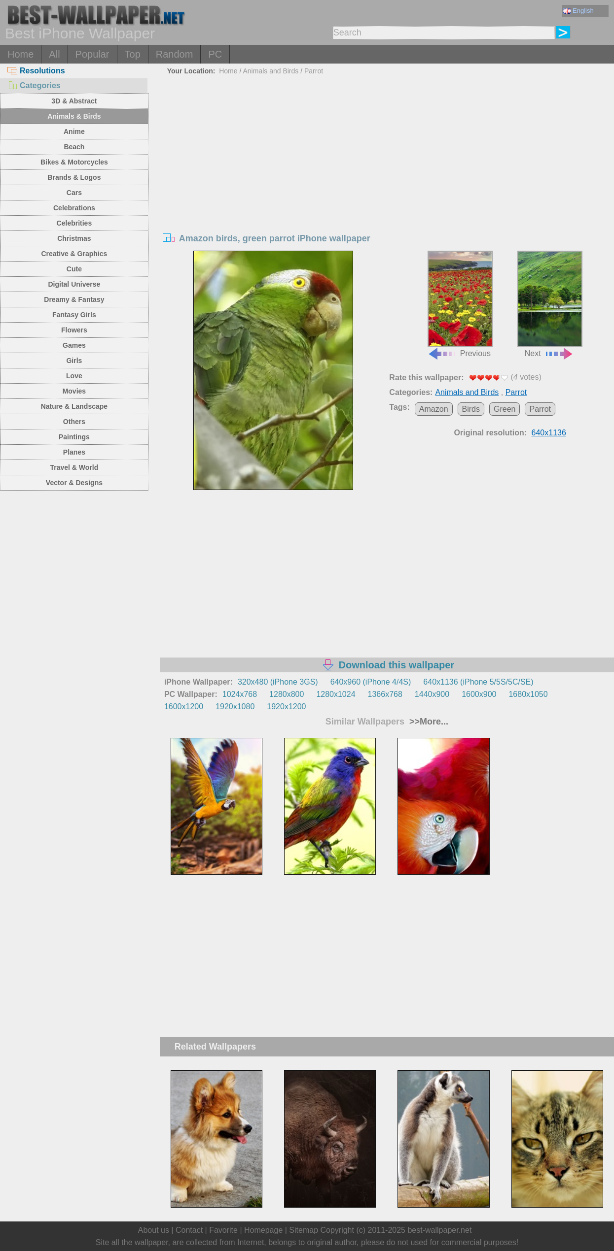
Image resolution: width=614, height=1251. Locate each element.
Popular (92, 54)
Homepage (263, 1230)
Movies (74, 391)
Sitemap (303, 1230)
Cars (74, 193)
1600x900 (479, 694)
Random (174, 54)
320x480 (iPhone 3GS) (278, 682)
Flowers (74, 330)
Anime (74, 131)
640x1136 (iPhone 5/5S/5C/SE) (478, 682)
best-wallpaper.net (439, 1230)
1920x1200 (286, 706)
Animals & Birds (74, 116)
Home (20, 54)
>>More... (427, 721)
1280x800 (286, 694)
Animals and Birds (270, 71)
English (578, 10)
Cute (74, 269)
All (54, 54)
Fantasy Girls (74, 315)
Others (74, 422)
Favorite (223, 1230)
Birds (471, 409)
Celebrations (74, 208)
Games (74, 345)
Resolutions (36, 70)
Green (504, 409)
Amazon (433, 409)
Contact (189, 1230)
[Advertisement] (387, 152)
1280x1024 (335, 694)
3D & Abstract (74, 101)
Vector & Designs (74, 483)
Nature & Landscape (74, 406)
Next (549, 304)
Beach (74, 147)
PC (215, 54)
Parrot (313, 71)
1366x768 (385, 694)
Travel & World (74, 467)
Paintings (74, 437)
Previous (460, 304)
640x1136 (549, 432)
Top (133, 54)
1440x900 (432, 694)
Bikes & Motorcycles (74, 162)
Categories (34, 85)
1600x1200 (183, 706)
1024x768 (239, 694)
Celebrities (74, 223)
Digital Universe (74, 284)
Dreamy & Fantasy (74, 299)
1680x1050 (527, 694)
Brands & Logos (74, 177)
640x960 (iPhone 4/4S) (370, 682)
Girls (74, 360)
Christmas (74, 238)
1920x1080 (235, 706)
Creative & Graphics (74, 254)
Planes (74, 452)
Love (74, 376)
